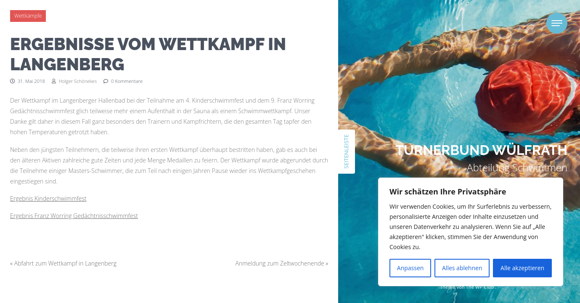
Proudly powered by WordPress (532, 287)
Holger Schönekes (74, 81)
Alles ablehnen (462, 268)
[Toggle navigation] (556, 23)
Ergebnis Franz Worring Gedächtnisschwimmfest (74, 216)
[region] (470, 232)
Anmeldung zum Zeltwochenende (280, 263)
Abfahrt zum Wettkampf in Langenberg (65, 263)
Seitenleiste (346, 151)
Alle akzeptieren (522, 268)
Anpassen (410, 268)
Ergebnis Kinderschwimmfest (48, 198)
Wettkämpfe (28, 15)
